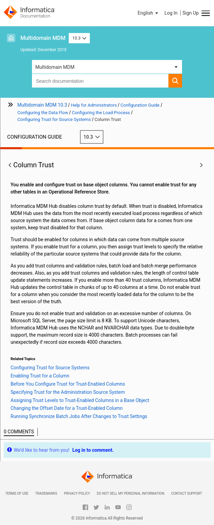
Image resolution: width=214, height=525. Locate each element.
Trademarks (46, 493)
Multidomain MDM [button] (55, 67)
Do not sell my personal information (130, 493)
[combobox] (100, 81)
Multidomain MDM (42, 38)
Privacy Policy (77, 493)
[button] (148, 13)
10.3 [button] (79, 38)
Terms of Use (16, 493)
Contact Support (186, 493)
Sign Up (190, 13)
